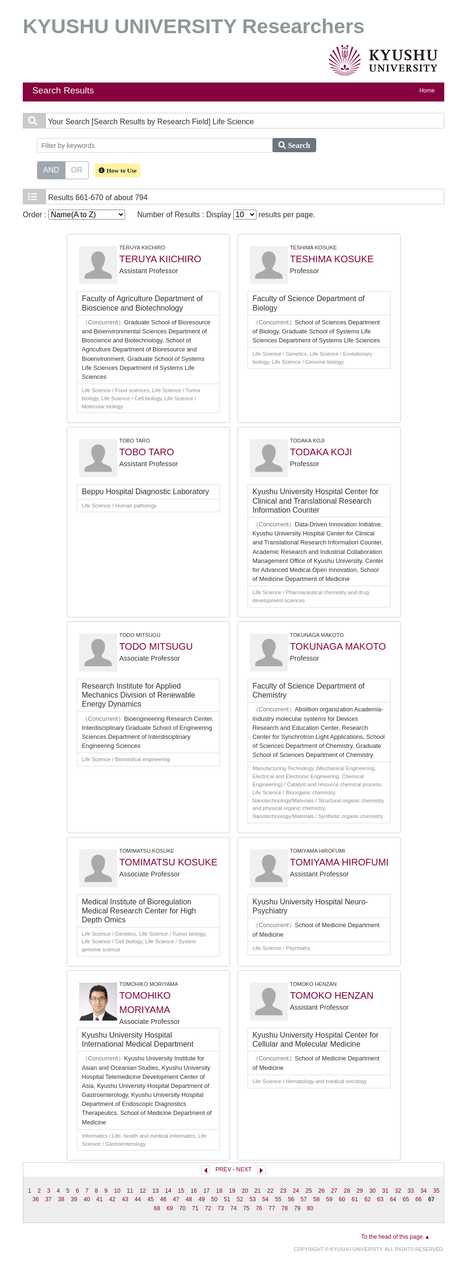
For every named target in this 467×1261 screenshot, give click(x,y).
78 (284, 1208)
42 (112, 1199)
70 (182, 1208)
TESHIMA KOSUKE (332, 259)
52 (240, 1199)
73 (221, 1208)
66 (418, 1199)
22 (270, 1190)
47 (176, 1199)
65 (406, 1199)
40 (86, 1199)
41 (99, 1199)
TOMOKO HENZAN (332, 995)
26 (321, 1190)
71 (195, 1208)
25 (308, 1190)
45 (150, 1199)
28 (347, 1190)
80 (310, 1208)
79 (297, 1208)
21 (258, 1190)
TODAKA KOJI (321, 452)
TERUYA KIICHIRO (160, 259)
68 (157, 1208)
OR (76, 169)
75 (246, 1208)
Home (427, 90)
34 (424, 1190)
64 (393, 1199)
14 (168, 1190)
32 (398, 1190)
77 (272, 1208)
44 (138, 1199)
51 (227, 1199)
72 (208, 1208)
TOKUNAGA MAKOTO (338, 646)
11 (130, 1190)
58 (316, 1199)
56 (291, 1199)
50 (214, 1199)
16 (194, 1190)
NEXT (243, 1169)
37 (48, 1199)
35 (436, 1190)
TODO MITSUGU (156, 646)
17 (206, 1190)
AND (51, 169)
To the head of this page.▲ (395, 1236)
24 (296, 1190)
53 (252, 1199)
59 (329, 1199)
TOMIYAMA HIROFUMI (339, 862)
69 (169, 1208)
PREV (223, 1169)
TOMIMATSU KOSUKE (168, 862)
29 (360, 1190)
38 (61, 1199)
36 (35, 1199)
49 (201, 1199)
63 (380, 1199)
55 (278, 1199)
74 (233, 1208)
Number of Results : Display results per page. (226, 215)
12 (142, 1190)
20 (245, 1190)
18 (219, 1190)
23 (283, 1190)
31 (385, 1190)
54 (265, 1199)
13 (155, 1190)
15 (181, 1190)
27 (334, 1190)
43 (125, 1199)
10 (117, 1190)
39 (74, 1199)
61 (354, 1199)
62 (367, 1199)
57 (304, 1199)
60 (342, 1199)
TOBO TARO (146, 452)
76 (259, 1208)
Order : (74, 215)
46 (163, 1199)
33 (411, 1190)
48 (189, 1199)
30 (372, 1190)
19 (232, 1190)
